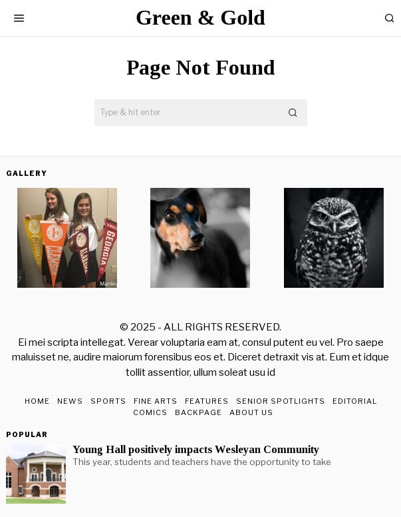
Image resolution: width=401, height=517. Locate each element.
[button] (294, 112)
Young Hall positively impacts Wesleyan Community (195, 450)
